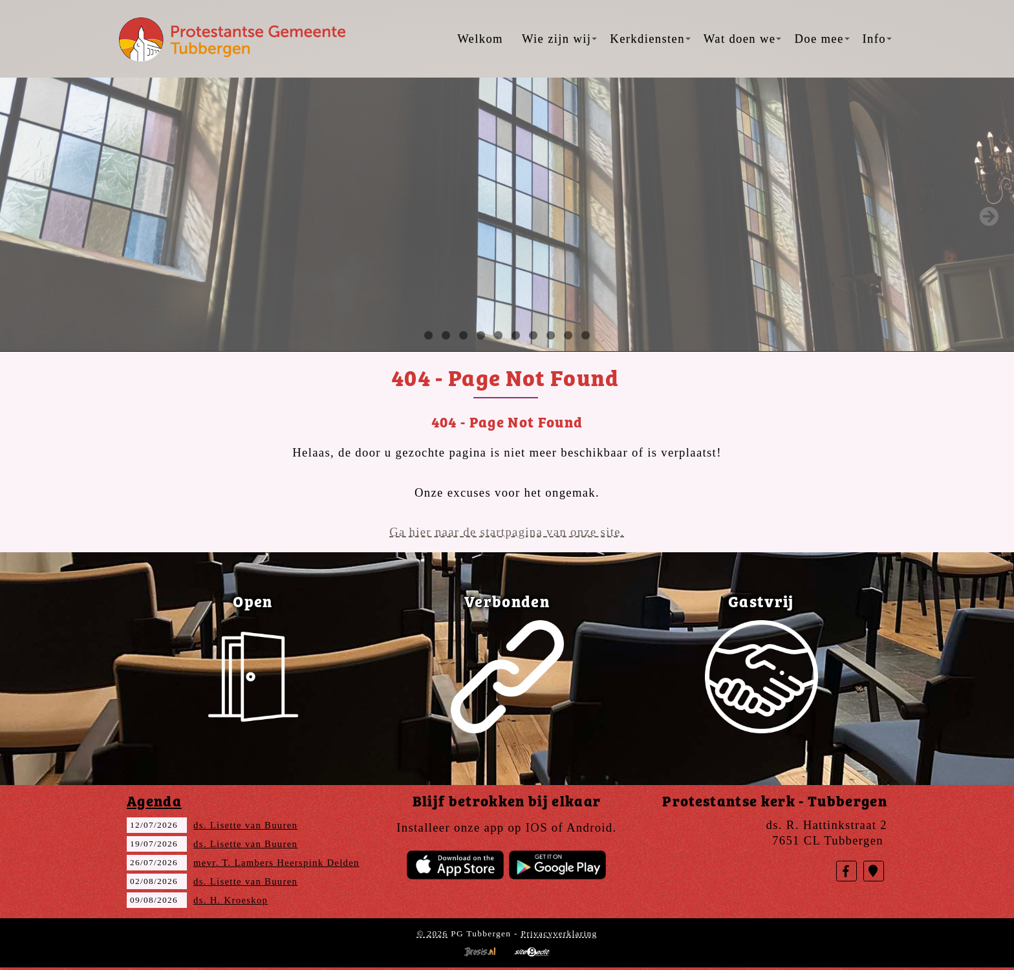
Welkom (480, 38)
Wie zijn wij (559, 38)
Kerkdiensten (650, 38)
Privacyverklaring (559, 933)
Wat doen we (743, 38)
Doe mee (821, 38)
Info (877, 38)
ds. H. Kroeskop (230, 900)
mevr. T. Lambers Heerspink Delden (276, 862)
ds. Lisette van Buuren (245, 825)
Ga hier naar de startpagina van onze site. (507, 532)
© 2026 (432, 933)
